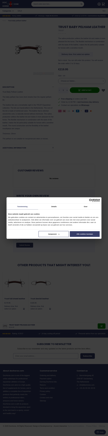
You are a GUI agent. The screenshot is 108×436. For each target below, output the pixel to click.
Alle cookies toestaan (85, 234)
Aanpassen (53, 234)
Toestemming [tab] (22, 206)
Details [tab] (54, 206)
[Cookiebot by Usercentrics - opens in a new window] (90, 200)
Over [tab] (86, 206)
